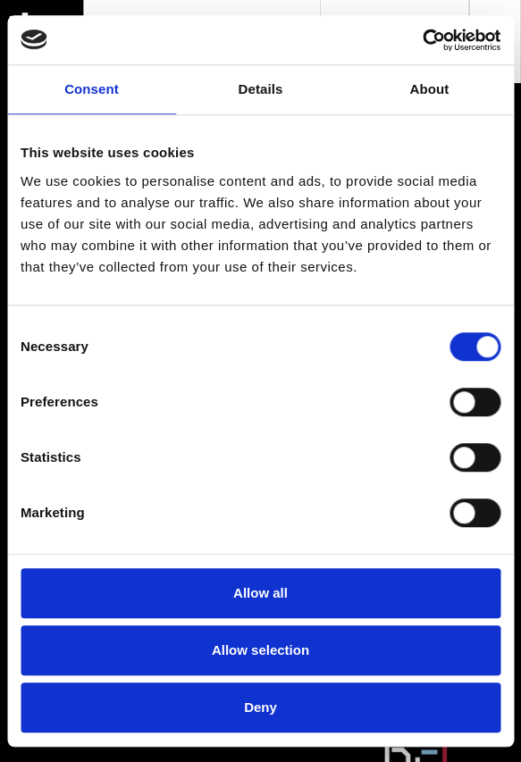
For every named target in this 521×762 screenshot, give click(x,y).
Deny (260, 707)
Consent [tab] (91, 88)
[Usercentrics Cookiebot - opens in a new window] (422, 40)
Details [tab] (261, 88)
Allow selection (260, 649)
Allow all (260, 592)
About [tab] (430, 88)
